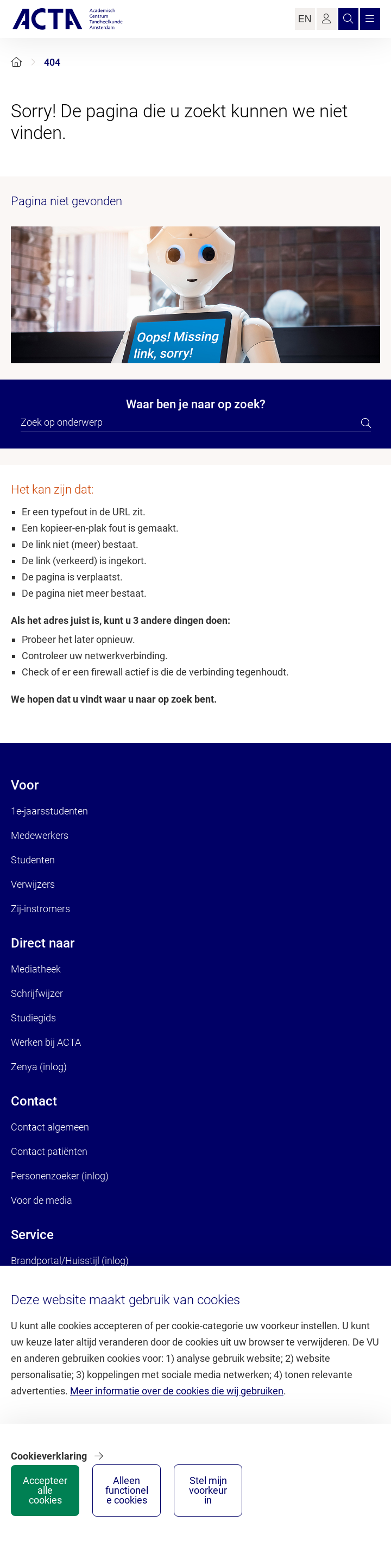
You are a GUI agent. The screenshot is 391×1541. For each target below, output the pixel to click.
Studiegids (33, 1018)
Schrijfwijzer (37, 993)
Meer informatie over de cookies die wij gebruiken (176, 1391)
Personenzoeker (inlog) (60, 1176)
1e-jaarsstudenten (49, 811)
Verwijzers (33, 884)
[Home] (16, 62)
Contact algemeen (50, 1127)
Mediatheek (36, 969)
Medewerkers (39, 835)
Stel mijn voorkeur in (208, 1490)
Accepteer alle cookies (45, 1490)
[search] (366, 423)
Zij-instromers (40, 908)
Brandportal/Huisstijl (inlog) (70, 1260)
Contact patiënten (49, 1151)
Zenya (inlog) (39, 1066)
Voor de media (41, 1200)
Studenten (33, 860)
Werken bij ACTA (46, 1042)
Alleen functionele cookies (126, 1490)
